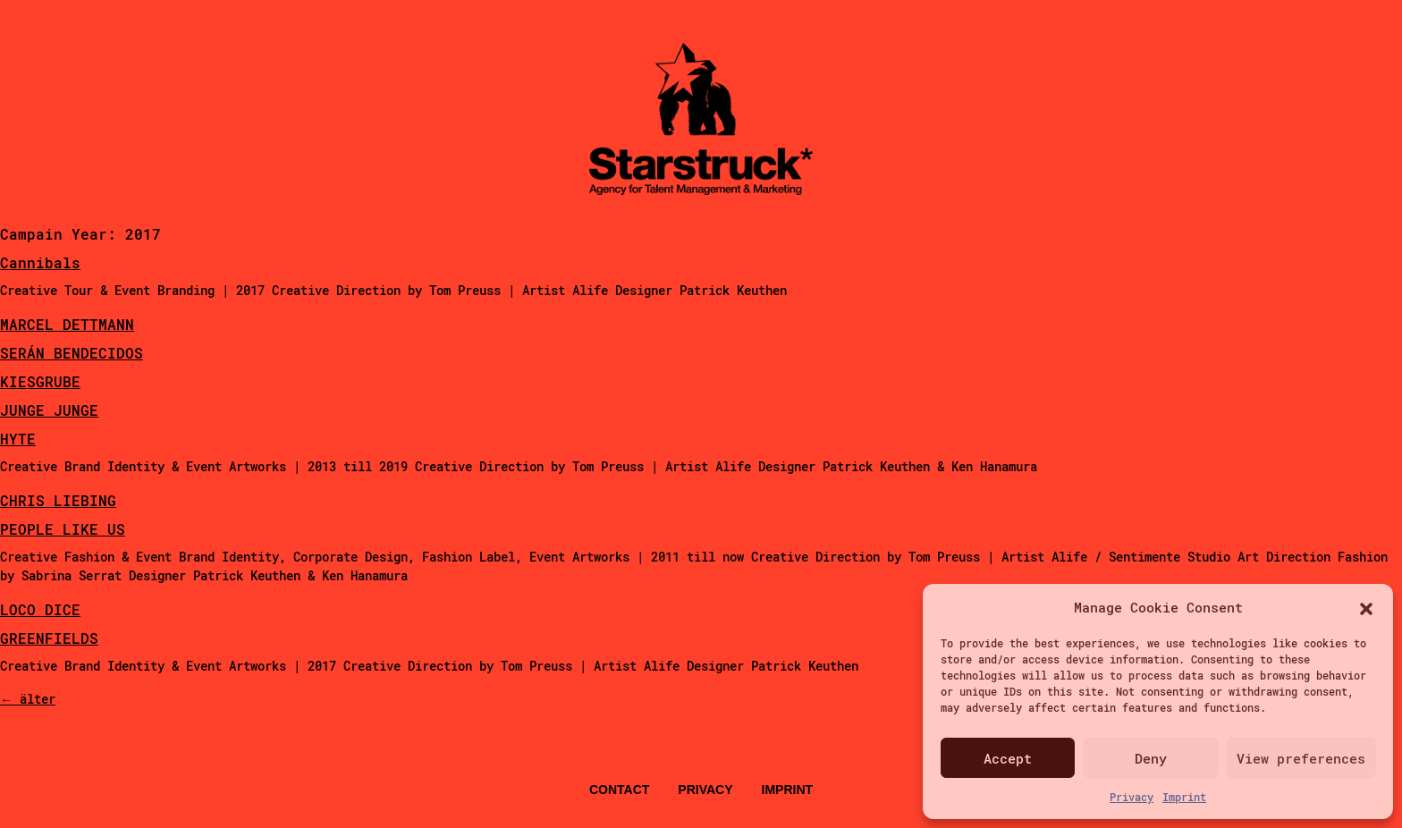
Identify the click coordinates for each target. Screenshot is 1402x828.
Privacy (1131, 797)
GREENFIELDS (49, 638)
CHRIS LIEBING (58, 500)
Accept (1008, 758)
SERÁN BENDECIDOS (71, 352)
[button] (1366, 607)
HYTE (18, 438)
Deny (1151, 758)
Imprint (1184, 797)
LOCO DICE (40, 609)
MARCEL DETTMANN (67, 324)
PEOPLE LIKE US (62, 529)
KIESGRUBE (40, 381)
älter (27, 698)
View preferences (1301, 758)
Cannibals (40, 262)
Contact (619, 789)
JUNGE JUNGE (49, 410)
